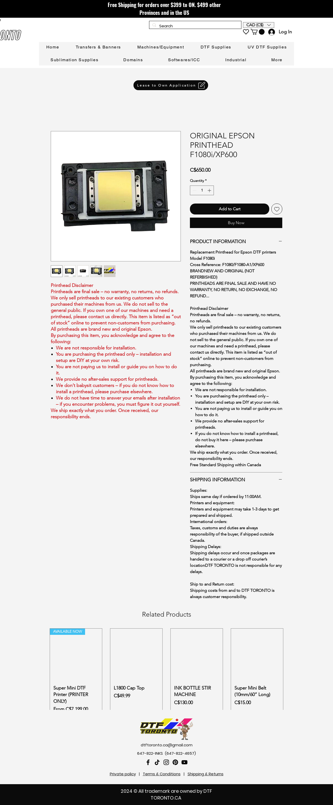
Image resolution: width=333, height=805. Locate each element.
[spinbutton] (202, 190)
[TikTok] (157, 762)
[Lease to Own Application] (170, 85)
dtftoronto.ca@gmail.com (167, 745)
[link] (258, 32)
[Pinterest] (175, 762)
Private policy (123, 774)
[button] (258, 25)
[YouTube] (184, 762)
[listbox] (258, 25)
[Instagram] (166, 762)
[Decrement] (194, 190)
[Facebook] (148, 762)
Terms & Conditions (162, 774)
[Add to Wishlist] (276, 209)
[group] (166, 672)
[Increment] (210, 190)
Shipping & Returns (205, 774)
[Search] (194, 26)
